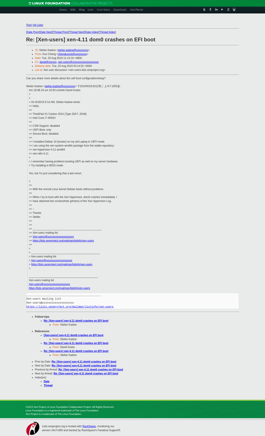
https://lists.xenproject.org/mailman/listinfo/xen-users (63, 240)
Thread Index (107, 32)
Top (29, 25)
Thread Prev (60, 32)
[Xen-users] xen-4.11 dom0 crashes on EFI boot (74, 335)
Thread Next (76, 32)
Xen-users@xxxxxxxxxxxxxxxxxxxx (53, 236)
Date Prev (33, 32)
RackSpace (89, 426)
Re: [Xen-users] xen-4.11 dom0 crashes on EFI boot (76, 320)
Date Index (91, 32)
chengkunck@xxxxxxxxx (72, 54)
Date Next (46, 32)
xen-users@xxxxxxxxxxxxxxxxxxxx (78, 62)
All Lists (37, 25)
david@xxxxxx (48, 62)
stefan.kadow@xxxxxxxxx (73, 50)
